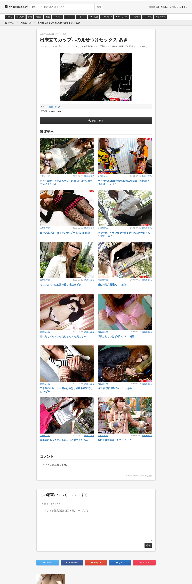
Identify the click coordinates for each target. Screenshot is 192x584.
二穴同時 (136, 16)
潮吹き (39, 16)
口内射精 (20, 16)
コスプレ (69, 16)
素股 (48, 16)
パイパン (81, 16)
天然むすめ (55, 106)
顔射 (30, 16)
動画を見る (98, 120)
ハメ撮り (57, 16)
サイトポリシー (30, 578)
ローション (107, 16)
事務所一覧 (160, 16)
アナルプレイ (122, 16)
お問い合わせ (13, 578)
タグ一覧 (147, 16)
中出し (9, 16)
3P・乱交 (93, 16)
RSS (43, 578)
